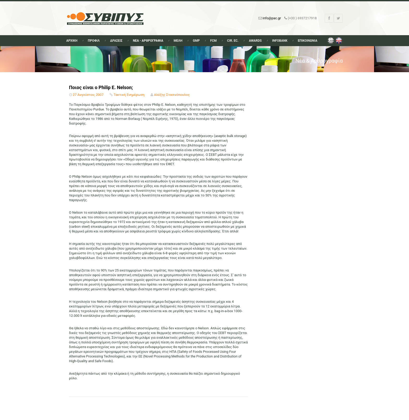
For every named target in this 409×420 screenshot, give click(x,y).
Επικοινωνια (307, 40)
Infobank (279, 40)
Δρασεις (116, 40)
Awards (255, 40)
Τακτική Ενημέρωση (129, 95)
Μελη (178, 40)
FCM (213, 40)
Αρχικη (71, 40)
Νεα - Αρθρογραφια (148, 40)
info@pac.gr (272, 18)
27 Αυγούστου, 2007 (88, 95)
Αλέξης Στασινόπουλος (172, 95)
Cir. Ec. (233, 40)
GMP (196, 40)
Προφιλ (94, 40)
